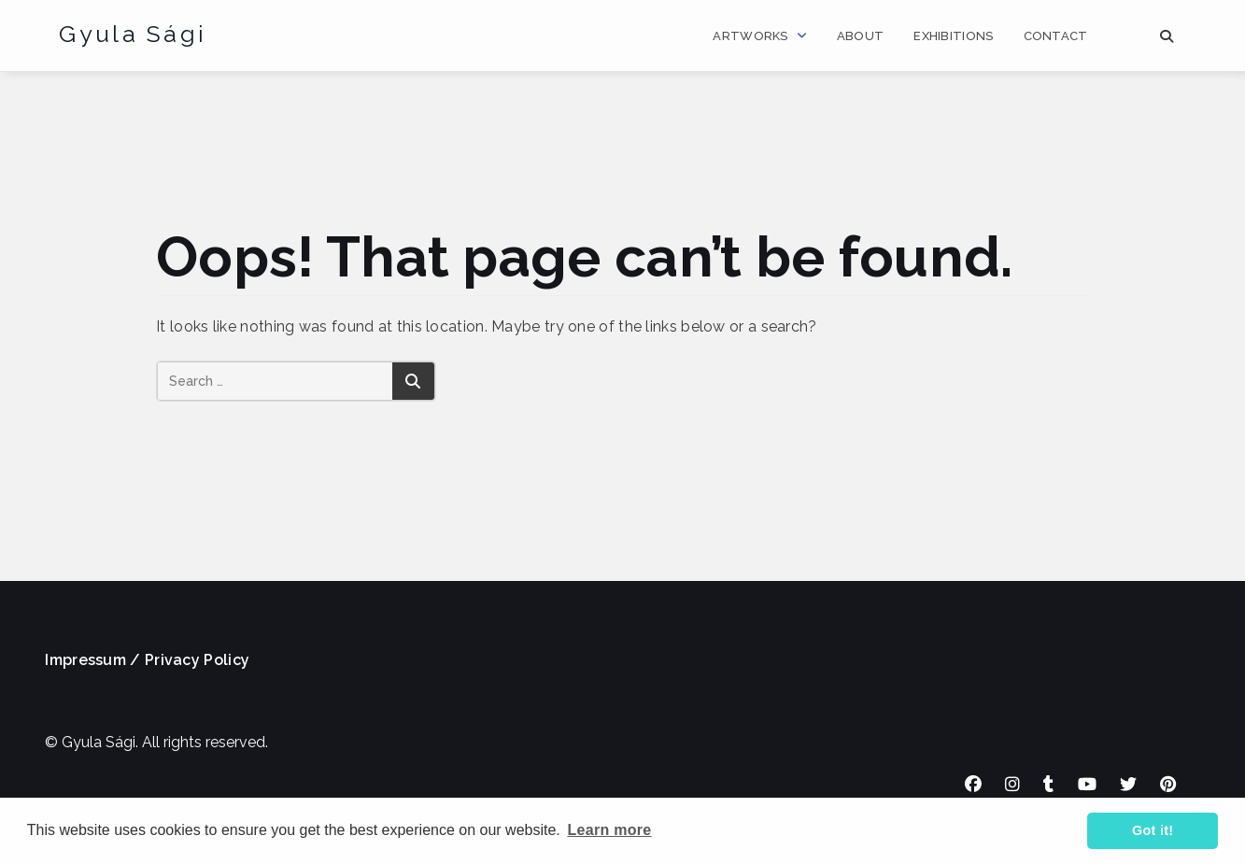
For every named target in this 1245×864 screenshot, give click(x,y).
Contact (1056, 36)
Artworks (750, 36)
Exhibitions (953, 36)
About (860, 36)
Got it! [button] (1152, 830)
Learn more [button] (609, 830)
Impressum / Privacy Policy (147, 660)
